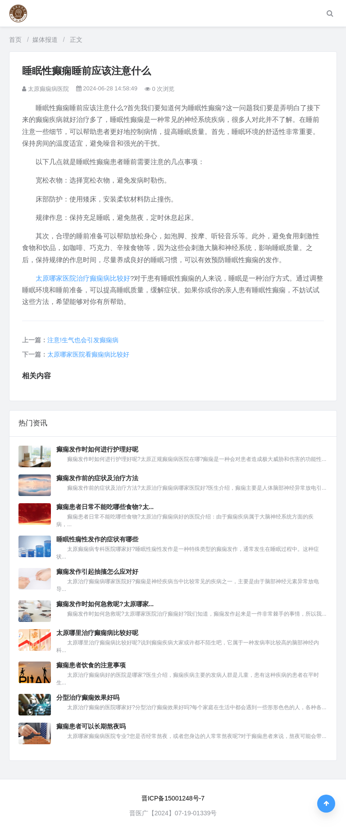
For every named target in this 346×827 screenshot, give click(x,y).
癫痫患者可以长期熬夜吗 (91, 726)
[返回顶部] (326, 804)
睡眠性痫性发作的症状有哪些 (97, 539)
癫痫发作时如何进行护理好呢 (97, 449)
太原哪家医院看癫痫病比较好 (88, 354)
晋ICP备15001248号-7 (173, 798)
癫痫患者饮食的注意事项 (91, 665)
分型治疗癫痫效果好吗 (87, 697)
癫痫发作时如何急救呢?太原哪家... (105, 604)
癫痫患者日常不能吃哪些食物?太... (105, 506)
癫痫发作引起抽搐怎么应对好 (97, 571)
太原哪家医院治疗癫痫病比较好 (83, 278)
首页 (15, 39)
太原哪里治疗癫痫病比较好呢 (97, 632)
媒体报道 (45, 39)
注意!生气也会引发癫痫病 (82, 340)
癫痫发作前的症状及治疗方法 (97, 478)
